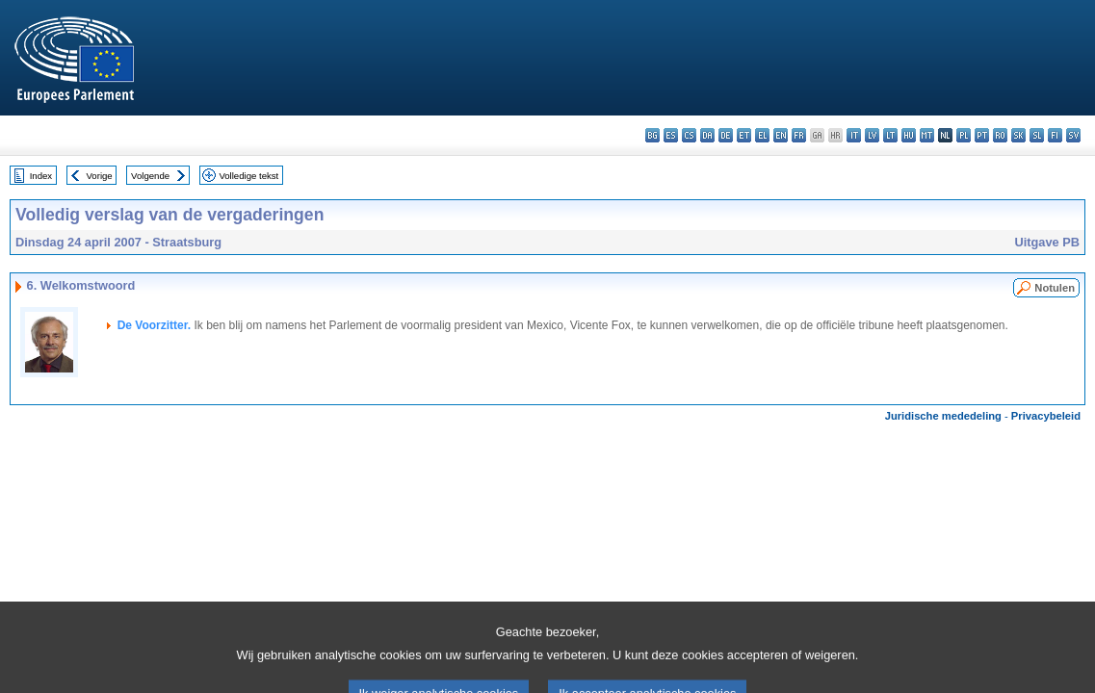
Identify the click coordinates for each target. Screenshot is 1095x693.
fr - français (799, 135)
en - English (780, 135)
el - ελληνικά (762, 135)
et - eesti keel (744, 135)
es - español (671, 135)
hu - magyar (908, 135)
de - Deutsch (725, 135)
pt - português (982, 135)
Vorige (100, 175)
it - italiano (854, 135)
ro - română (1000, 135)
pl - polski (963, 135)
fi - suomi (1055, 135)
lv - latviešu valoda (872, 135)
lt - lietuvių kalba (890, 135)
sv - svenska (1073, 135)
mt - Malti (927, 135)
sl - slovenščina (1037, 135)
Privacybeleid (1046, 416)
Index (41, 175)
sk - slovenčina (1018, 135)
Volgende (150, 175)
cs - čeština (689, 135)
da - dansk (707, 135)
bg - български (652, 135)
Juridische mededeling (943, 416)
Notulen (1054, 288)
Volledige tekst (248, 175)
